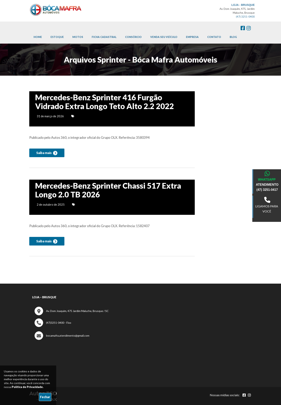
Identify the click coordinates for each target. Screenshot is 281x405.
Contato (214, 37)
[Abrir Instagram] (249, 395)
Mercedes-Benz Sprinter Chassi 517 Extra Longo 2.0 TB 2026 (108, 190)
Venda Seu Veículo (163, 37)
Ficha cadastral (104, 37)
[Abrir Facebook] (244, 395)
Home (38, 37)
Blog (233, 37)
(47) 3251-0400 (245, 16)
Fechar (45, 397)
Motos (77, 37)
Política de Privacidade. (28, 387)
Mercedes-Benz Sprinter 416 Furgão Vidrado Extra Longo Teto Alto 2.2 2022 (104, 102)
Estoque (57, 37)
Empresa (192, 37)
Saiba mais (46, 153)
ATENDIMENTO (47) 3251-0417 (267, 187)
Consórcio (133, 37)
